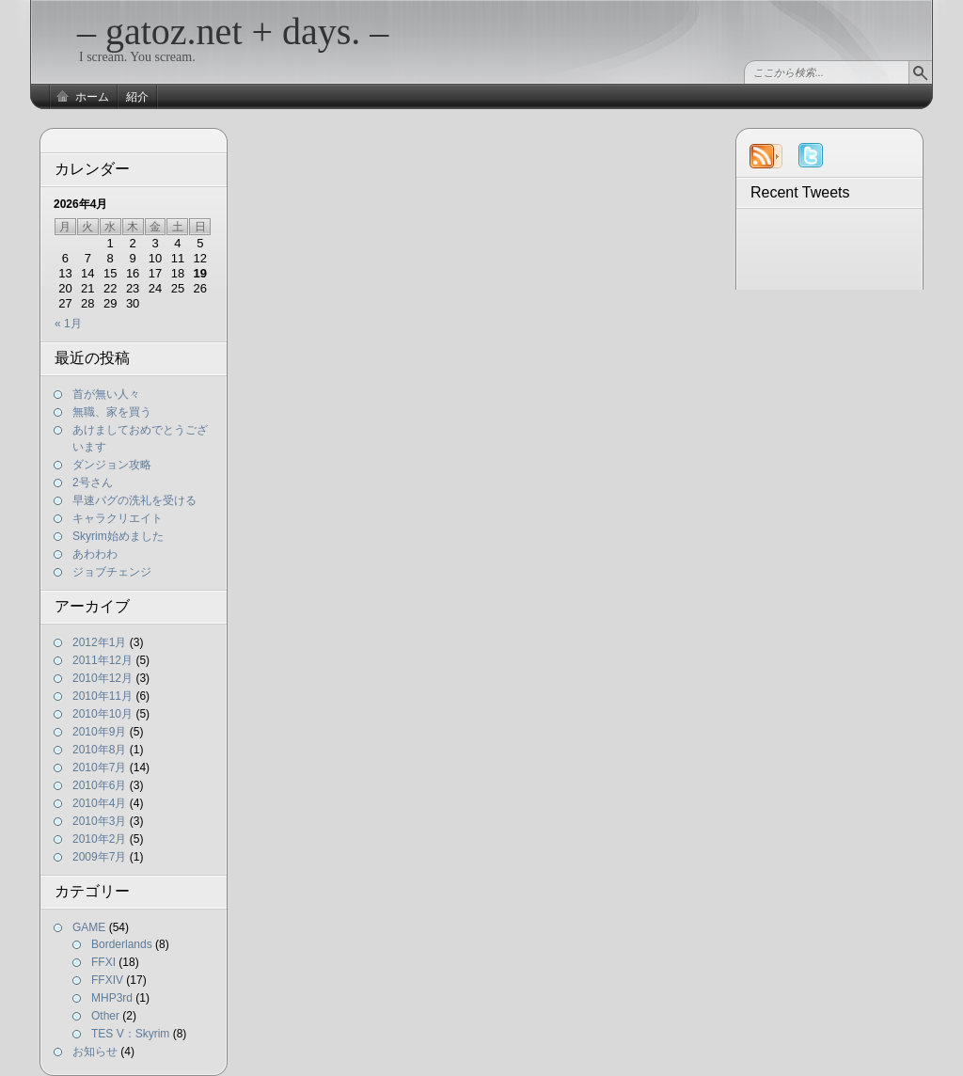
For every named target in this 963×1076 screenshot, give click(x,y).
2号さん (92, 482)
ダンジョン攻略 (111, 464)
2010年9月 (99, 731)
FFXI (103, 962)
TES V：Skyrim (130, 1033)
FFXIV (107, 980)
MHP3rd (112, 998)
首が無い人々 (106, 394)
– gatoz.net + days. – (232, 31)
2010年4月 (99, 803)
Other (105, 1015)
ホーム (92, 96)
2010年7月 (99, 767)
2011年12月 (102, 660)
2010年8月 (99, 749)
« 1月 (68, 323)
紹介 (137, 96)
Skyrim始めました (118, 536)
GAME (88, 927)
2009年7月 (99, 856)
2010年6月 (99, 785)
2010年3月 (99, 821)
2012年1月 (99, 642)
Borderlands (121, 944)
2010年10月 (102, 713)
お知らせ (95, 1051)
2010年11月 (102, 696)
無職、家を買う (111, 412)
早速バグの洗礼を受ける (134, 500)
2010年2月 (99, 839)
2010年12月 (102, 678)
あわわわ (95, 554)
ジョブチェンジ (111, 571)
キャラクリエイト (117, 518)
